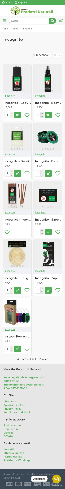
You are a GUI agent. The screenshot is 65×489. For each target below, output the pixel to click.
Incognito (10, 95)
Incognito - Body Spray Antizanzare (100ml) (48, 103)
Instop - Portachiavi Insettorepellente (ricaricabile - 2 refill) (18, 336)
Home (5, 29)
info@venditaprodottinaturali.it (23, 384)
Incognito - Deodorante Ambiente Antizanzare (48, 161)
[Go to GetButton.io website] (56, 485)
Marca (15, 29)
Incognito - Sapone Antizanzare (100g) (48, 219)
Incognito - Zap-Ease (48, 278)
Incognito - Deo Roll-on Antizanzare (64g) (18, 161)
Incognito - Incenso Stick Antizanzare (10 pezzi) (18, 219)
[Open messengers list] (56, 479)
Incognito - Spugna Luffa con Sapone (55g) (18, 278)
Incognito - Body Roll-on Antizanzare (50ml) (18, 103)
